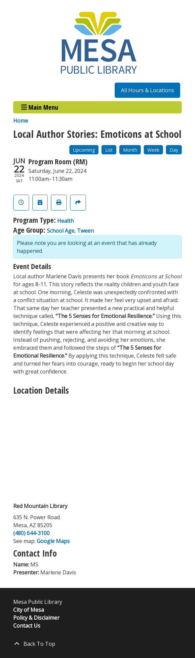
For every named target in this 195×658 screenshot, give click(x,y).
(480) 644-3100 (31, 533)
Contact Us (26, 625)
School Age (60, 230)
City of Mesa (28, 609)
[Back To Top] (97, 643)
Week (153, 150)
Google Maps (53, 541)
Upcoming (84, 150)
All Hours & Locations (147, 90)
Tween (85, 230)
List (109, 150)
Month (130, 150)
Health (65, 220)
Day (174, 150)
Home (20, 120)
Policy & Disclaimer (36, 617)
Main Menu (39, 107)
